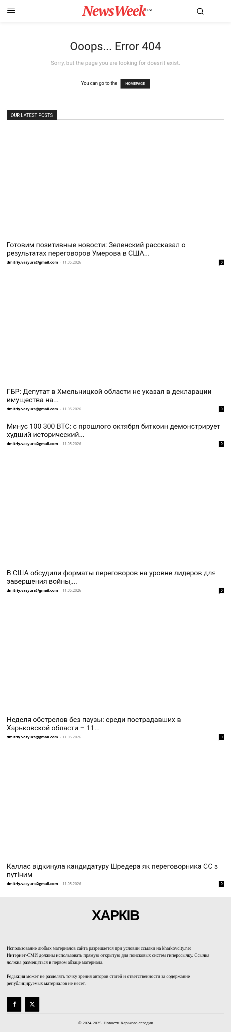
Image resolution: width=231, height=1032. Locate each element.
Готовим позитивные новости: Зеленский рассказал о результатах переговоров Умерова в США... (96, 249)
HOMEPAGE (135, 84)
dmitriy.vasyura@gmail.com (32, 262)
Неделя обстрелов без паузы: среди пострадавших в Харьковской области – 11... (94, 724)
